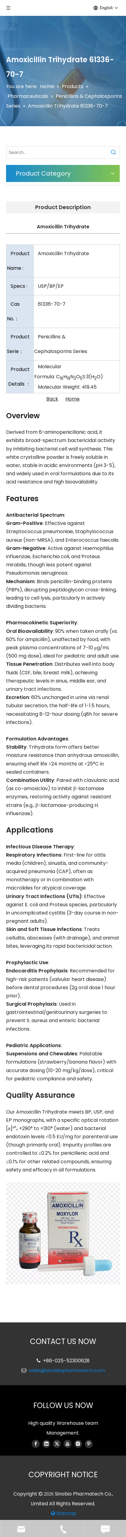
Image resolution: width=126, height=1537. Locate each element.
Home (72, 398)
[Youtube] (67, 1443)
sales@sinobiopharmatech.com (67, 1370)
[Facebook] (36, 1443)
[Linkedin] (46, 1443)
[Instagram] (78, 1443)
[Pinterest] (89, 1443)
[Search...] (57, 152)
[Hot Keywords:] (114, 152)
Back (52, 398)
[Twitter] (57, 1443)
